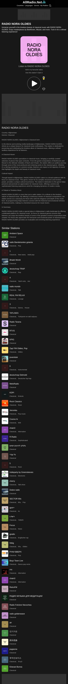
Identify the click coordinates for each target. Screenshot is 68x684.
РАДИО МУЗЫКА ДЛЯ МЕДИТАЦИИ (26, 596)
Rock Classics (16, 401)
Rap (19, 272)
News (20, 529)
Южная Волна (16, 667)
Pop (19, 246)
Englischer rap (23, 538)
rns (11, 569)
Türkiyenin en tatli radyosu (27, 316)
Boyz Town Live (16, 561)
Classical (11, 135)
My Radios (44, 5)
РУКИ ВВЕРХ (16, 552)
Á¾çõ (20, 661)
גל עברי (13, 454)
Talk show (21, 485)
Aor (29, 281)
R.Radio (13, 437)
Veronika (13, 410)
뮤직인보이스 (15, 658)
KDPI (12, 393)
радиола (13, 649)
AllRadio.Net (34, 2)
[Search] (50, 5)
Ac (19, 511)
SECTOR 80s (15, 499)
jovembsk (14, 357)
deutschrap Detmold (18, 375)
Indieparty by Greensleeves (21, 472)
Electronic (21, 476)
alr (11, 623)
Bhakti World (15, 260)
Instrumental (22, 370)
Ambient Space (16, 233)
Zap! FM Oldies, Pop (18, 348)
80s (19, 502)
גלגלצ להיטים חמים (18, 446)
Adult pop (31, 255)
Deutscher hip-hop (24, 378)
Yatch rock (22, 281)
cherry (12, 481)
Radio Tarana (15, 322)
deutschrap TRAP (17, 269)
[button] (34, 83)
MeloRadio (14, 384)
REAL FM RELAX (17, 295)
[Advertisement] (34, 14)
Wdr (19, 423)
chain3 (12, 428)
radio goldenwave (17, 614)
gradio (12, 534)
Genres (36, 5)
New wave (21, 255)
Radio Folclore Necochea (20, 605)
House (27, 308)
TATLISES (14, 313)
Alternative (22, 431)
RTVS (12, 331)
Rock (20, 405)
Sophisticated (23, 440)
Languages (29, 5)
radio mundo (15, 286)
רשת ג (12, 516)
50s (19, 546)
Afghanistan (12, 133)
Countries (20, 5)
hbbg (12, 543)
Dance (20, 308)
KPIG (12, 339)
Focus (12, 525)
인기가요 (13, 631)
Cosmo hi (14, 419)
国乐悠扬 (13, 640)
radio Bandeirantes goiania (21, 242)
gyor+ (12, 508)
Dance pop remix (24, 564)
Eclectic (21, 396)
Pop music (22, 414)
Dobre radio (15, 490)
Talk (19, 290)
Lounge (20, 299)
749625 (20, 520)
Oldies (20, 352)
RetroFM (13, 587)
